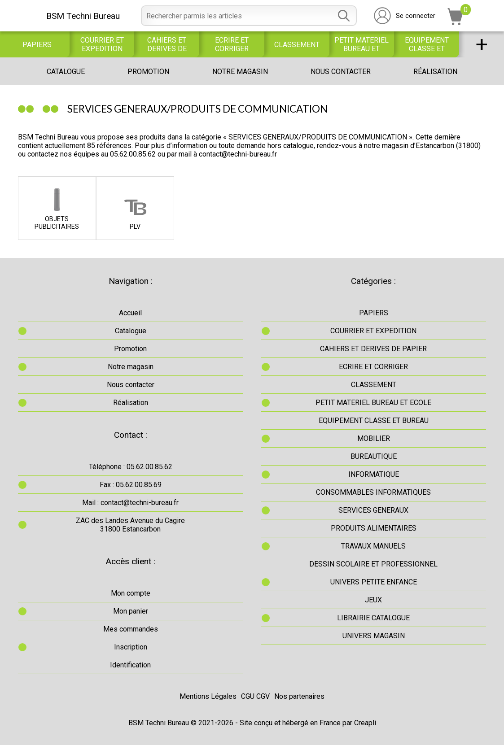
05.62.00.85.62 (133, 154)
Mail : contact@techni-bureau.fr (130, 502)
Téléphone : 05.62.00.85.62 (130, 466)
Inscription (130, 647)
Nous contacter (341, 71)
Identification (130, 665)
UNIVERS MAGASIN (373, 636)
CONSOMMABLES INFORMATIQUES (373, 492)
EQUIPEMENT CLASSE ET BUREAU (427, 44)
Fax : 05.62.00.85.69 (131, 484)
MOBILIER (373, 438)
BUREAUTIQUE (374, 456)
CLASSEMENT (297, 44)
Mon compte (130, 593)
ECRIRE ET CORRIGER (232, 44)
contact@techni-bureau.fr (238, 154)
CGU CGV (255, 696)
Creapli (365, 723)
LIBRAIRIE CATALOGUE (373, 618)
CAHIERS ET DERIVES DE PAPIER (167, 44)
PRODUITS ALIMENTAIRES (373, 528)
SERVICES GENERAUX (373, 510)
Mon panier (130, 611)
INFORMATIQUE (373, 474)
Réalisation (435, 71)
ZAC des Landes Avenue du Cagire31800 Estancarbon (130, 524)
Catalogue (66, 71)
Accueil (130, 313)
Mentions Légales (208, 696)
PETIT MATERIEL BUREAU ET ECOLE (361, 44)
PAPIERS (37, 44)
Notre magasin (240, 71)
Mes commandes (130, 629)
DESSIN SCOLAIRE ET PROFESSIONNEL (373, 564)
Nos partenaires (299, 696)
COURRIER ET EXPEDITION (102, 44)
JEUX (373, 600)
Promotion (148, 71)
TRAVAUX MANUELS (373, 546)
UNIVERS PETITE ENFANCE (373, 582)
